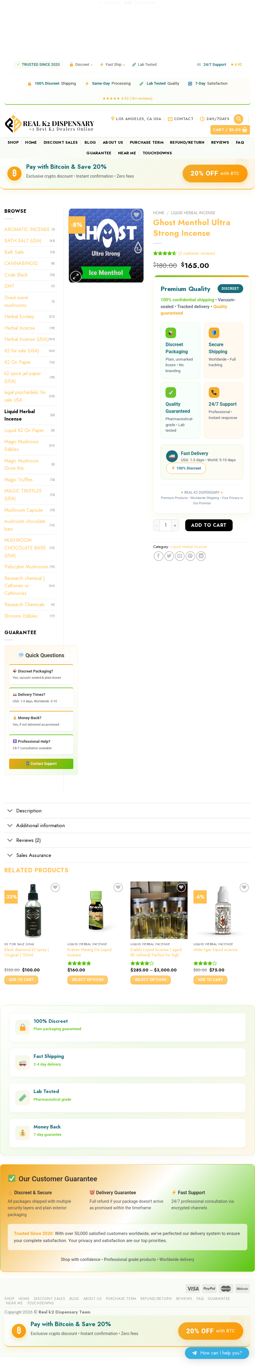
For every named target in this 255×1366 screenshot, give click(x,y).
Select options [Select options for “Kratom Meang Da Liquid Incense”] (88, 979)
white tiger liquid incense (215, 950)
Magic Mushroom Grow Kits (21, 464)
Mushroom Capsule (23, 510)
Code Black (16, 274)
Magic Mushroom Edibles (21, 445)
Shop (13, 142)
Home (31, 142)
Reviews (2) (22, 841)
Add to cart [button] (21, 979)
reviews (220, 142)
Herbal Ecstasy (19, 316)
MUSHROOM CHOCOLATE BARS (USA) (25, 548)
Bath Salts (14, 252)
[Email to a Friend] (180, 556)
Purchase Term (146, 142)
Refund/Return (187, 142)
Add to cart (208, 525)
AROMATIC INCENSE (27, 229)
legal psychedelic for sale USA (25, 396)
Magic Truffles (18, 479)
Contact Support (41, 764)
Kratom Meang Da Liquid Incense (89, 952)
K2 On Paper (17, 362)
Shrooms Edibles (20, 616)
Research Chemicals (24, 604)
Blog (90, 142)
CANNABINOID (21, 263)
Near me (127, 153)
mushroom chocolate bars (24, 525)
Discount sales (61, 142)
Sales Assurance (27, 855)
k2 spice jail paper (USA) (22, 377)
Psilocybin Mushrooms (26, 566)
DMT (9, 286)
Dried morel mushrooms (16, 301)
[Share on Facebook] (158, 556)
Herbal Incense (19, 328)
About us (113, 142)
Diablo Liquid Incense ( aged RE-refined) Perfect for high (156, 952)
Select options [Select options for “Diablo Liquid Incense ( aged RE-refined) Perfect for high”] (151, 979)
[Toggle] (10, 811)
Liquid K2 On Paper (24, 430)
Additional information (34, 826)
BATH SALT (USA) (23, 240)
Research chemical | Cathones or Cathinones (24, 586)
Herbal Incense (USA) (26, 339)
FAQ (240, 142)
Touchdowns (157, 153)
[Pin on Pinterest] (190, 556)
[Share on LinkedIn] (201, 556)
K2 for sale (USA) (21, 350)
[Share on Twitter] (169, 556)
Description (23, 811)
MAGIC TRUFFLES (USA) (23, 494)
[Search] (238, 119)
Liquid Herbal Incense (193, 213)
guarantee (98, 153)
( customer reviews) (196, 253)
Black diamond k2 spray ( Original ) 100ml (26, 952)
